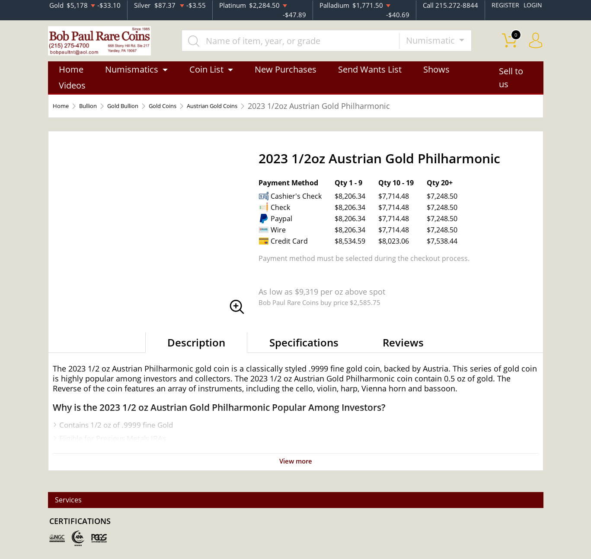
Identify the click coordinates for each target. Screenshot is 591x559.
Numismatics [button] (131, 77)
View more (296, 468)
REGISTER (504, 4)
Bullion (98, 113)
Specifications (304, 350)
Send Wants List (370, 77)
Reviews (403, 350)
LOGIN (532, 4)
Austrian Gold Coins (263, 113)
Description (196, 350)
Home (71, 77)
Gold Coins (197, 113)
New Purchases (285, 77)
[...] (304, 44)
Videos (72, 92)
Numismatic (444, 44)
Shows (436, 77)
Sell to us (511, 85)
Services (75, 500)
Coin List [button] (206, 77)
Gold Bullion (144, 113)
